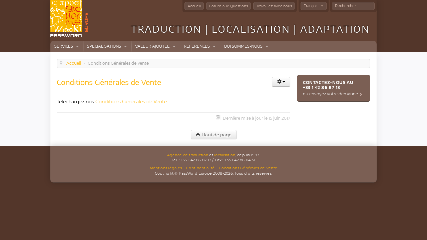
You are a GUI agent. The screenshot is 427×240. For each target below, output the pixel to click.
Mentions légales (166, 168)
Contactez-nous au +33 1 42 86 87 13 (328, 85)
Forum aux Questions (228, 6)
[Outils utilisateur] (281, 82)
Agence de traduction (187, 155)
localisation (224, 155)
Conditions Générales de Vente (131, 102)
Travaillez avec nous (274, 6)
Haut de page (214, 134)
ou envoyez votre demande (330, 93)
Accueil (194, 6)
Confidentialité (200, 168)
